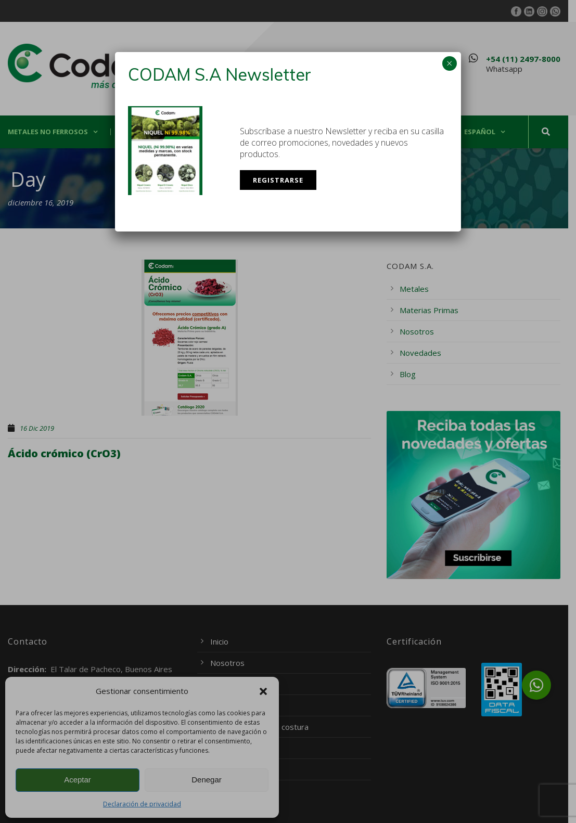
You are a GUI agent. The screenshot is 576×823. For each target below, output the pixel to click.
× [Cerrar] (449, 63)
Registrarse (278, 180)
